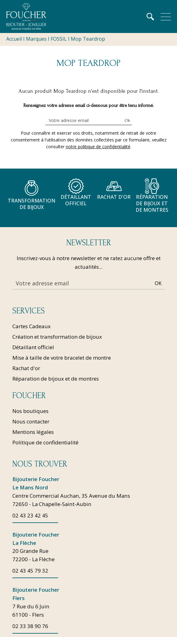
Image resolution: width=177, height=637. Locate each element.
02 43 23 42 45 (30, 515)
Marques (36, 38)
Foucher (29, 395)
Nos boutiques (30, 410)
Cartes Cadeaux (31, 326)
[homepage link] (26, 16)
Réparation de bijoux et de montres (55, 378)
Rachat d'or (26, 368)
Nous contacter (30, 421)
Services (28, 311)
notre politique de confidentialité (98, 146)
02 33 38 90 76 (30, 626)
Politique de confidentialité (45, 442)
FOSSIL (59, 38)
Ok (127, 120)
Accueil (14, 38)
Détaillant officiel (33, 347)
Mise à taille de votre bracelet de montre (61, 357)
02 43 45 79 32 (30, 571)
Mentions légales (33, 431)
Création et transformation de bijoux (57, 336)
